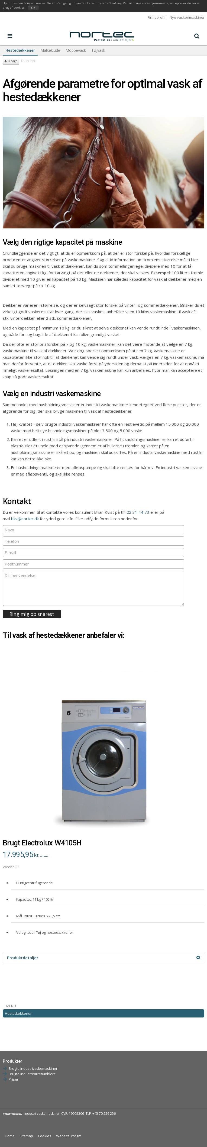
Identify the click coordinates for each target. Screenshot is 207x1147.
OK (33, 8)
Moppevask (76, 50)
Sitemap (26, 1135)
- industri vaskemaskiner (31, 1113)
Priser (13, 1079)
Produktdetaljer (103, 957)
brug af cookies (13, 7)
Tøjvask (98, 50)
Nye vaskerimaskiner (187, 17)
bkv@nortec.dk (25, 518)
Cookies (44, 1135)
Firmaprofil (156, 17)
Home (10, 1135)
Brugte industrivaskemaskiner (33, 1068)
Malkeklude (50, 50)
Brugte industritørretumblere (32, 1073)
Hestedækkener (20, 50)
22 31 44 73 (138, 512)
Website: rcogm (68, 1135)
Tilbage (10, 61)
